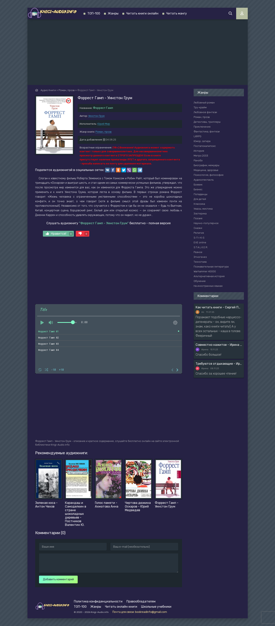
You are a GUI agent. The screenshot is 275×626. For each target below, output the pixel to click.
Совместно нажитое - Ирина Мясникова (219, 345)
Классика (199, 203)
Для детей (200, 199)
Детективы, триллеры (207, 121)
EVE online (200, 242)
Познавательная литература (211, 266)
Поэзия (198, 218)
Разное (198, 252)
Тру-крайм (200, 107)
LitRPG (197, 136)
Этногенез (200, 256)
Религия (199, 232)
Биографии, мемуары (206, 165)
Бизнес (198, 189)
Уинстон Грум (96, 115)
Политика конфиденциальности (98, 601)
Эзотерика (200, 213)
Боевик (198, 184)
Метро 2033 (201, 155)
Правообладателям (141, 601)
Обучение (200, 281)
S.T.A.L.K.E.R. (201, 247)
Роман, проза (103, 131)
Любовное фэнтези (205, 112)
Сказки (198, 228)
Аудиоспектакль (204, 179)
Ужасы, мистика (203, 208)
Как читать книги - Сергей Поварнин (219, 307)
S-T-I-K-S (199, 237)
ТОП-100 (93, 13)
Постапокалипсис (205, 146)
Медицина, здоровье (206, 170)
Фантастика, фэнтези (207, 131)
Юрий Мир (103, 123)
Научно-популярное (206, 223)
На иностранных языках (208, 285)
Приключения (202, 126)
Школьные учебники (156, 606)
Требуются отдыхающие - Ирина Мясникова (219, 363)
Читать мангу (176, 13)
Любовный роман (204, 102)
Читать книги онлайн (142, 13)
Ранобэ (198, 160)
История (199, 150)
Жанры (113, 13)
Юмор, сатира (202, 141)
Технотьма (200, 261)
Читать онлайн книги (121, 606)
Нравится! (59, 234)
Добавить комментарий (58, 579)
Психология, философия (208, 174)
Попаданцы (200, 194)
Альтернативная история (209, 276)
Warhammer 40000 (205, 271)
